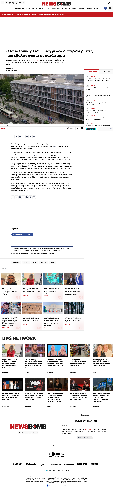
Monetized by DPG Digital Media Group (61, 470)
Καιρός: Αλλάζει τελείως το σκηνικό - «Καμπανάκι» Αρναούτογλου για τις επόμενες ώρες (51, 290)
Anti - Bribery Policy (75, 445)
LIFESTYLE (67, 8)
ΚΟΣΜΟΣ (53, 8)
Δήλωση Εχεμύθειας (38, 445)
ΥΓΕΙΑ (47, 8)
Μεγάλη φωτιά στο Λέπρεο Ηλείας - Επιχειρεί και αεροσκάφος (40, 14)
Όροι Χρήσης (27, 445)
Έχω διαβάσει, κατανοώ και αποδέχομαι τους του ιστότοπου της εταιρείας (84, 429)
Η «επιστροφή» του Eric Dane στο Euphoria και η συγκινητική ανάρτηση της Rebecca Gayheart (101, 362)
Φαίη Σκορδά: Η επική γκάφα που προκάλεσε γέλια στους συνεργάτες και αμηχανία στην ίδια (55, 362)
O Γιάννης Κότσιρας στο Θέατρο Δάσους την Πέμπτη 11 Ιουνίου (98, 96)
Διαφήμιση (93, 445)
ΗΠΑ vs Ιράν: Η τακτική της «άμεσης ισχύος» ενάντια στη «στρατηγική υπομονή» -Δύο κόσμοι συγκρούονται (101, 397)
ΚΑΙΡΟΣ (74, 8)
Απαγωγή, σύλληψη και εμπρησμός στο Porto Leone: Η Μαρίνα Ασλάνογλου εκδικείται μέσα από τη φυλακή (55, 397)
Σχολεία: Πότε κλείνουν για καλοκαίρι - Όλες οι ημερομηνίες (98, 103)
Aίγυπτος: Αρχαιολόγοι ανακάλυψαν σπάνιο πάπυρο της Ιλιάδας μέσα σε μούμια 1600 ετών (31, 319)
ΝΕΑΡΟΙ (52, 262)
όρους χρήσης (88, 429)
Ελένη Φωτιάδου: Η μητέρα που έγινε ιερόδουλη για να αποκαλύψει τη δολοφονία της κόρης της (34, 396)
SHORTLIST (90, 8)
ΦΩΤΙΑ (34, 262)
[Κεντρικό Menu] (110, 8)
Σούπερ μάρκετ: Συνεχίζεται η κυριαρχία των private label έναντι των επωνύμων (78, 362)
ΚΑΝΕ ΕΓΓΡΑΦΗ (84, 438)
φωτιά (55, 146)
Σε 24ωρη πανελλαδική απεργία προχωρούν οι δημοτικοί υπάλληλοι (98, 126)
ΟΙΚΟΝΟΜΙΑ (41, 8)
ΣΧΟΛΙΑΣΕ (70, 128)
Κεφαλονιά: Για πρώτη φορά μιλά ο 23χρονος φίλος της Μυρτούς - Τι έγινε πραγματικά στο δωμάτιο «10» (31, 290)
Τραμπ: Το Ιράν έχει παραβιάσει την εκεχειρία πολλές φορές (95, 111)
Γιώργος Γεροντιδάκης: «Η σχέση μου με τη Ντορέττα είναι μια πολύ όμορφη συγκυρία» (10, 396)
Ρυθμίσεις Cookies (63, 445)
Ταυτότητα (19, 445)
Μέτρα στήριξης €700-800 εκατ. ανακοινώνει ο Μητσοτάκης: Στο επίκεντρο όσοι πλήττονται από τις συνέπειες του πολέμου (72, 291)
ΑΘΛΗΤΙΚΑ (60, 8)
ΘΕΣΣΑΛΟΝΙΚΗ (16, 262)
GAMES (96, 8)
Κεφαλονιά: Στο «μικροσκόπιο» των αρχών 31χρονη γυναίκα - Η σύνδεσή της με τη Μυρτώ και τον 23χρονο (10, 291)
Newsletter (24, 253)
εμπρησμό (37, 155)
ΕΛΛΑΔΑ (28, 8)
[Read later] (82, 128)
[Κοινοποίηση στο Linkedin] (27, 136)
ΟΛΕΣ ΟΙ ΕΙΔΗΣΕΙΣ (19, 8)
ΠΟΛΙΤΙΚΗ (34, 8)
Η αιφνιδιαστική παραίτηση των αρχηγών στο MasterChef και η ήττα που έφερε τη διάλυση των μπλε (33, 363)
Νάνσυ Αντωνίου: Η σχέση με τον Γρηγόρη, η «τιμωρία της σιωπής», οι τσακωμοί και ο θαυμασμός (79, 396)
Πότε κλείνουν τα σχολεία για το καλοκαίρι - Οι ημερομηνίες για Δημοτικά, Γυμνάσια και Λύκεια (73, 319)
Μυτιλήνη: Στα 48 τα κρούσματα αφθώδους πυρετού (98, 88)
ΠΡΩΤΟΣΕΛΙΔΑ (81, 8)
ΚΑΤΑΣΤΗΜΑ (43, 262)
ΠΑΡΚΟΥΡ (26, 262)
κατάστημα (34, 60)
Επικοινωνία (85, 445)
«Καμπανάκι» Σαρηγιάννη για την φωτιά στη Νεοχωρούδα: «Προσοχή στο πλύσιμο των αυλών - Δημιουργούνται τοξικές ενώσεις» (98, 80)
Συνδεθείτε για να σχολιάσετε (22, 234)
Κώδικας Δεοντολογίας (50, 445)
